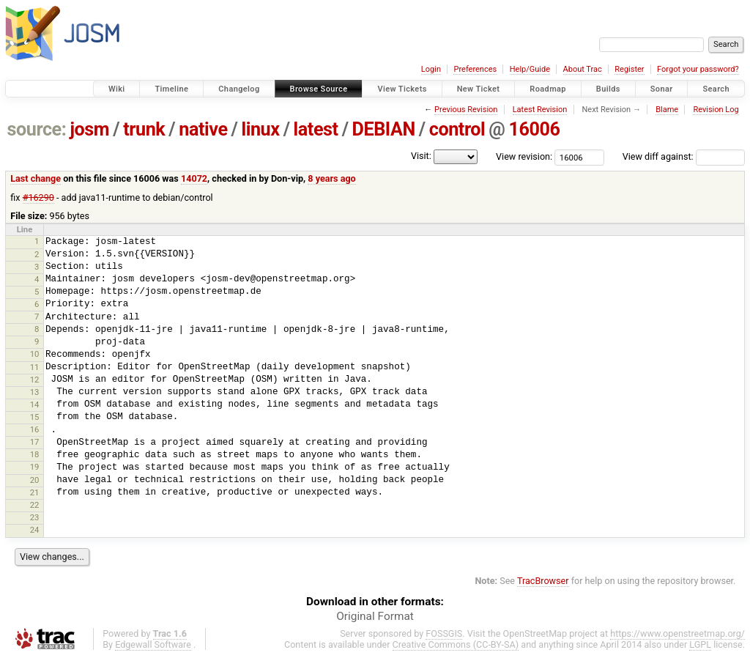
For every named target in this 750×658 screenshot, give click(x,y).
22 (35, 505)
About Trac (582, 69)
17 (35, 442)
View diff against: (684, 156)
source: (37, 129)
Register (629, 69)
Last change (35, 178)
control (457, 129)
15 (35, 417)
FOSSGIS (444, 633)
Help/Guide (530, 69)
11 (35, 367)
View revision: (524, 156)
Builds (608, 89)
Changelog (238, 89)
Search (715, 89)
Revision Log (715, 109)
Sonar (661, 89)
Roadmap (548, 89)
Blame (667, 109)
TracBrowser (543, 580)
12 (35, 379)
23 (35, 517)
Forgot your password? (698, 69)
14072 (194, 178)
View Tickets (401, 89)
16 (35, 429)
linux (261, 129)
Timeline (171, 89)
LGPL (700, 644)
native (203, 129)
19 (35, 467)
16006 (534, 129)
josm (89, 129)
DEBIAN (383, 129)
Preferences (475, 69)
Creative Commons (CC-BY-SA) (456, 644)
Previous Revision (465, 109)
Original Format (375, 616)
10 (35, 354)
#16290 (38, 197)
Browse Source (319, 89)
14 (35, 404)
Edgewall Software (153, 644)
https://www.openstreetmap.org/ (677, 633)
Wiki (116, 89)
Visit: (421, 155)
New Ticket (478, 89)
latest (316, 129)
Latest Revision (540, 109)
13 (35, 392)
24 (35, 530)
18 (35, 454)
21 (35, 492)
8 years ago (331, 178)
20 (35, 480)
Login (431, 69)
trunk (144, 129)
